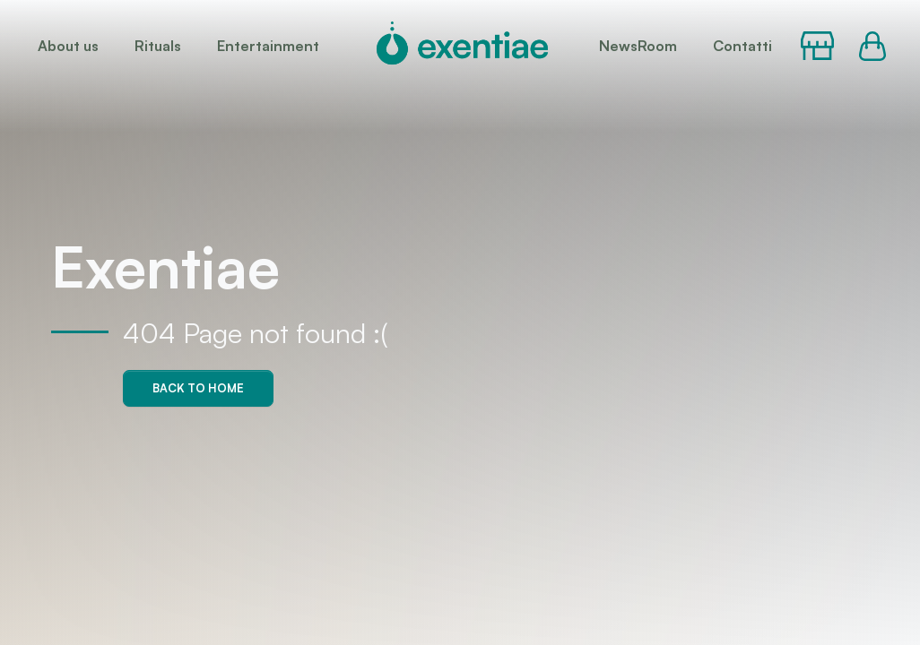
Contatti (742, 46)
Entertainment (268, 46)
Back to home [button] (198, 388)
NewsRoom (638, 46)
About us (68, 46)
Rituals (158, 46)
